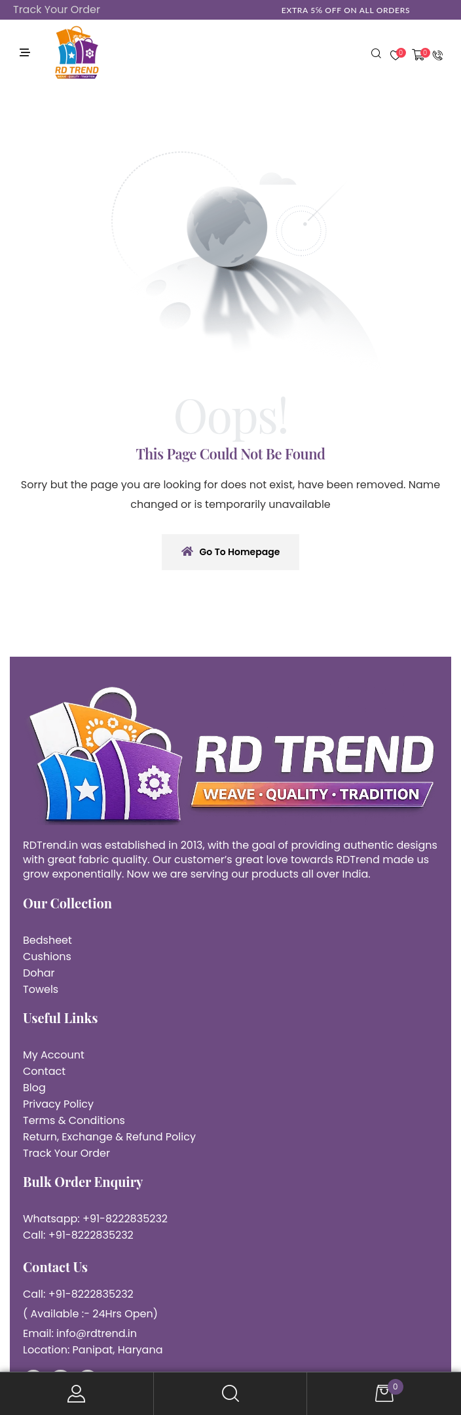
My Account (77, 1393)
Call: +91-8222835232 (78, 1235)
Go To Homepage (230, 551)
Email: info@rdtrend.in (80, 1333)
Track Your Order (56, 9)
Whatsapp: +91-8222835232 (95, 1218)
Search (231, 1393)
